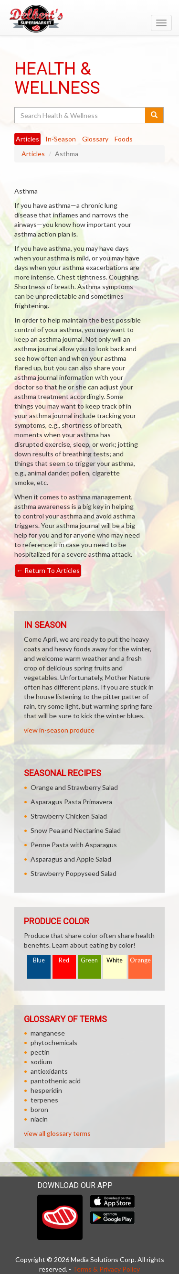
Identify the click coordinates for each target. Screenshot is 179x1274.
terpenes (44, 1100)
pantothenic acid (56, 1081)
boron (39, 1109)
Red (64, 960)
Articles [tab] (27, 139)
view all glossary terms (57, 1133)
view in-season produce (59, 730)
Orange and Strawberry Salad (74, 787)
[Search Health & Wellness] (80, 115)
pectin (40, 1052)
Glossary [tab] (95, 139)
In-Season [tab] (60, 139)
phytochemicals (54, 1042)
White (114, 960)
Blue (39, 960)
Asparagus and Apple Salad (71, 859)
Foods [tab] (124, 139)
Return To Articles (48, 570)
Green (89, 960)
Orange (140, 960)
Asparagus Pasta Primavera (71, 802)
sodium (41, 1062)
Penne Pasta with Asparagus (74, 845)
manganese (48, 1033)
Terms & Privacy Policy (106, 1269)
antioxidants (49, 1071)
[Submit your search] (154, 115)
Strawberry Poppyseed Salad (73, 873)
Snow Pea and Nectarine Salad (76, 830)
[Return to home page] (89, 18)
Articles (33, 154)
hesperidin (46, 1090)
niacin (39, 1119)
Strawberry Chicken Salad (69, 816)
